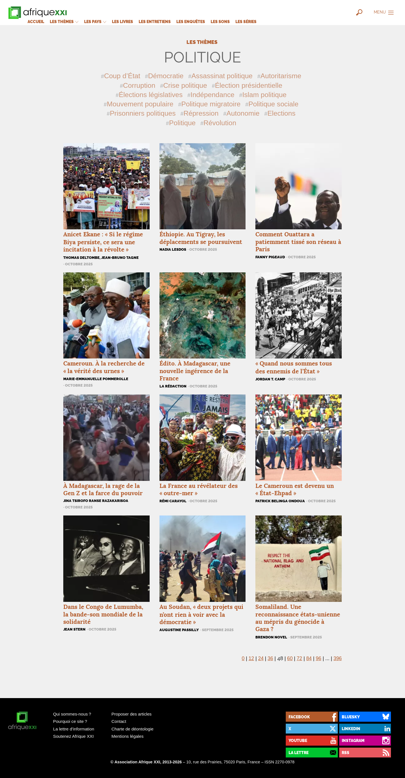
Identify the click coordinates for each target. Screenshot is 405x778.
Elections (281, 113)
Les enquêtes (190, 21)
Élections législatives (151, 94)
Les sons (220, 21)
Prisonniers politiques (143, 113)
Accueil (36, 21)
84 (309, 658)
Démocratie (166, 76)
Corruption (139, 85)
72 (299, 658)
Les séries (245, 21)
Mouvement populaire (140, 104)
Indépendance (212, 94)
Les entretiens (155, 21)
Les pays (95, 21)
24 (261, 658)
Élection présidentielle (248, 85)
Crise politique (185, 85)
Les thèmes (64, 21)
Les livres (122, 21)
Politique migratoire (211, 104)
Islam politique (264, 94)
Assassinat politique (222, 76)
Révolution (220, 123)
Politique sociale (273, 104)
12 (251, 658)
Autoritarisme (280, 76)
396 (338, 658)
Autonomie (243, 113)
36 (270, 658)
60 (290, 658)
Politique (182, 123)
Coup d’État (122, 76)
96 (318, 658)
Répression (201, 113)
